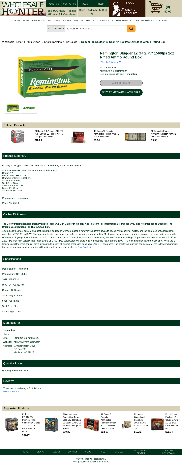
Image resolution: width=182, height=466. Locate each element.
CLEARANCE (103, 20)
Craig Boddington (85, 247)
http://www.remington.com (27, 342)
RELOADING (54, 20)
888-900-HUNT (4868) (61, 10)
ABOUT (56, 452)
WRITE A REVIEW (11, 391)
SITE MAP (119, 452)
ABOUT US (54, 4)
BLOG (85, 4)
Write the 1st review (111, 62)
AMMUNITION (38, 20)
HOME (17, 20)
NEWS (88, 452)
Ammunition (33, 42)
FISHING (90, 20)
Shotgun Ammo (53, 42)
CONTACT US (69, 4)
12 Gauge (71, 42)
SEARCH (41, 452)
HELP (101, 4)
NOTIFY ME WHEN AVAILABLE (121, 92)
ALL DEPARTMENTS (121, 20)
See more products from (118, 74)
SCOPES (67, 20)
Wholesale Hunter (12, 42)
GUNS (26, 20)
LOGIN (130, 3)
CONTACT (72, 452)
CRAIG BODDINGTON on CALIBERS (150, 20)
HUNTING (78, 20)
